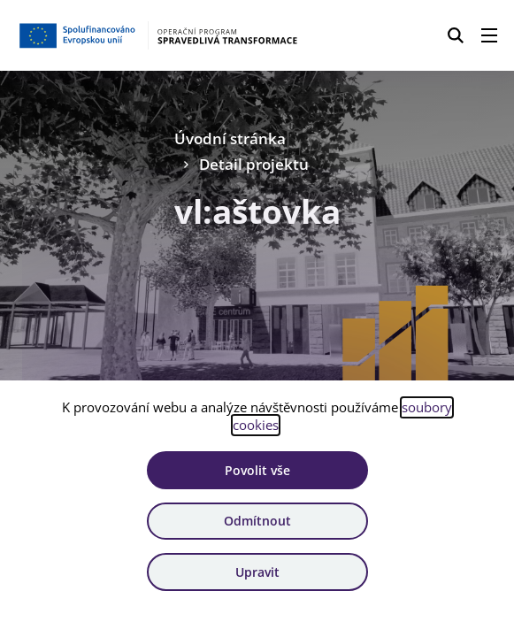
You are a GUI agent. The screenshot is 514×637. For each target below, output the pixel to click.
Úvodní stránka (230, 138)
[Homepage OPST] (157, 35)
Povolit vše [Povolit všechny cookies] (257, 470)
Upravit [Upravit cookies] (257, 572)
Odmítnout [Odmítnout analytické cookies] (257, 520)
